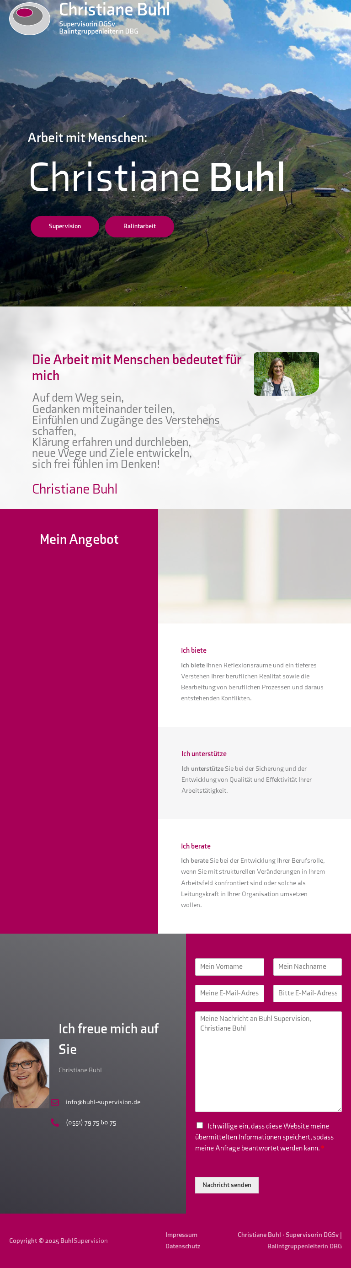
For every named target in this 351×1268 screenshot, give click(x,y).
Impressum (181, 1235)
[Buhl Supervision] (89, 18)
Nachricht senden (226, 1185)
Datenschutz (182, 1246)
